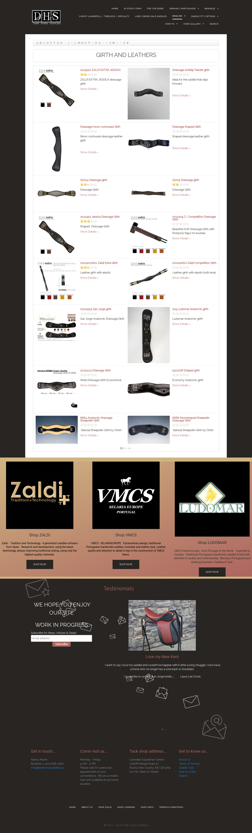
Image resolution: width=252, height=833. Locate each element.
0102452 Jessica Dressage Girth (100, 216)
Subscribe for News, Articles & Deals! (54, 632)
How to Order (187, 771)
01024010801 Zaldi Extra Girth (99, 263)
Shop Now (39, 564)
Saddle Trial (186, 767)
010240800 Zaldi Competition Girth (194, 263)
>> (130, 448)
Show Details (88, 88)
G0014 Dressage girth (93, 180)
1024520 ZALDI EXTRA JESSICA (100, 70)
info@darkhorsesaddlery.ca (47, 767)
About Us (184, 759)
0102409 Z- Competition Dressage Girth (194, 218)
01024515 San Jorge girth (95, 309)
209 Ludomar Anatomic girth (190, 309)
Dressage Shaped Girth (186, 126)
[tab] (158, 729)
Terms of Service (189, 763)
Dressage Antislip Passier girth (190, 70)
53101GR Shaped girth (186, 370)
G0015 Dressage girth (185, 180)
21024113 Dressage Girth (95, 370)
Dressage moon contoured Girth (100, 126)
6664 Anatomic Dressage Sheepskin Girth (96, 419)
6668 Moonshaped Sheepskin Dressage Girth (190, 419)
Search (183, 775)
